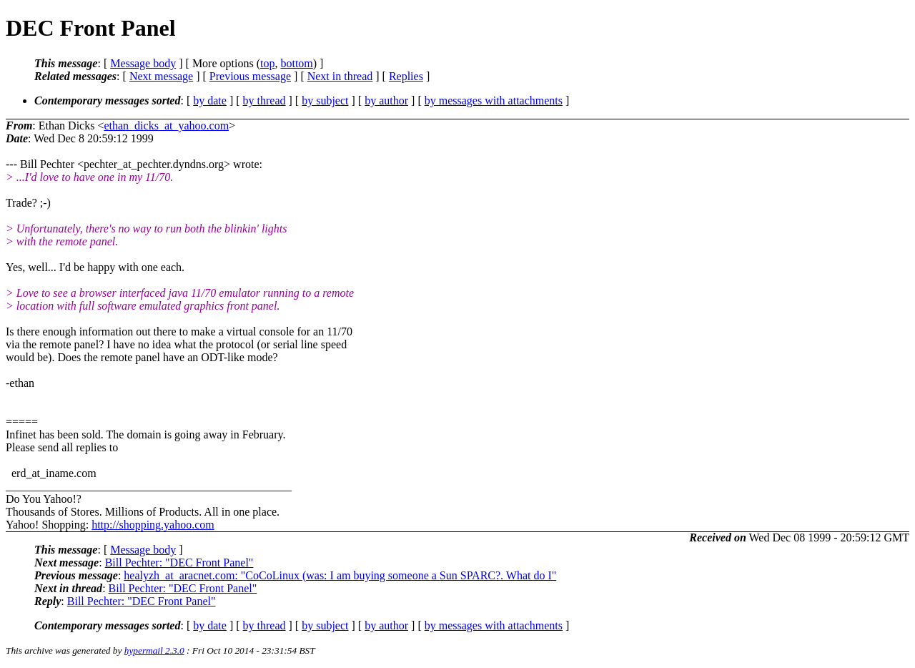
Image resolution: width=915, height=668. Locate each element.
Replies (406, 76)
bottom (296, 63)
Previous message (250, 76)
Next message (161, 76)
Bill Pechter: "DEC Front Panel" (179, 562)
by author (386, 100)
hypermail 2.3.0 (154, 650)
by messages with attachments (494, 100)
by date (210, 100)
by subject (325, 100)
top (267, 63)
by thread (264, 100)
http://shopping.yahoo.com (153, 525)
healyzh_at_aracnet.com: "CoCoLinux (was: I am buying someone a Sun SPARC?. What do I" (340, 575)
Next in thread (340, 76)
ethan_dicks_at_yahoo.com (166, 125)
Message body (143, 63)
